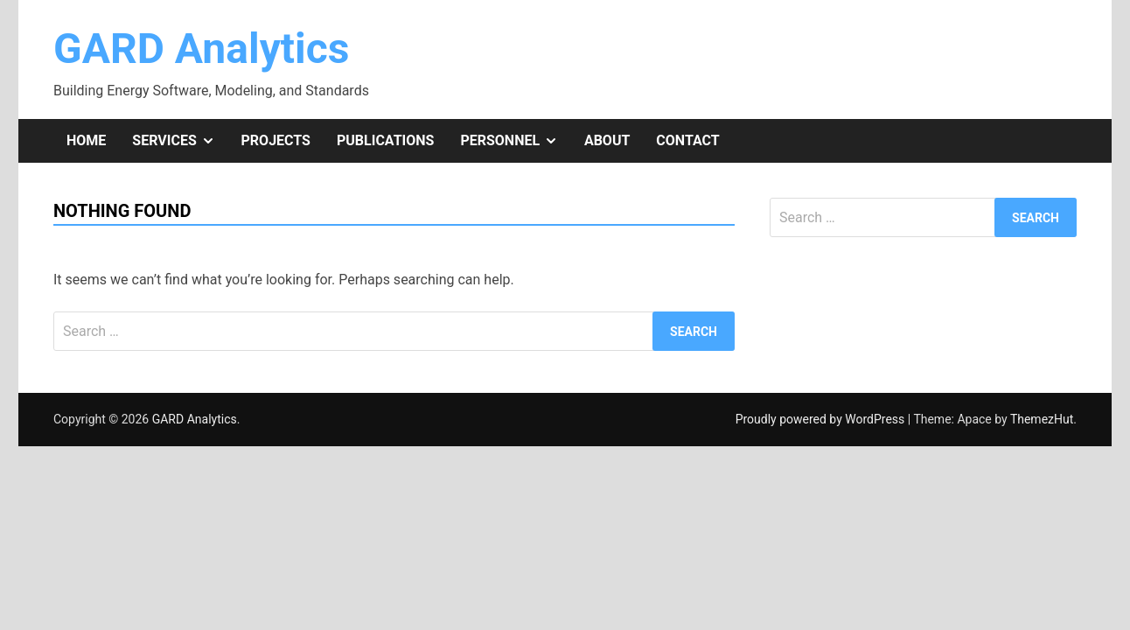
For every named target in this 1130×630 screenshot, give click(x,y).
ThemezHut (1041, 419)
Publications (385, 140)
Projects (275, 140)
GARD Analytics (201, 49)
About (607, 140)
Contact (687, 140)
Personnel (515, 141)
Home (86, 140)
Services (179, 141)
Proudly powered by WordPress (822, 419)
